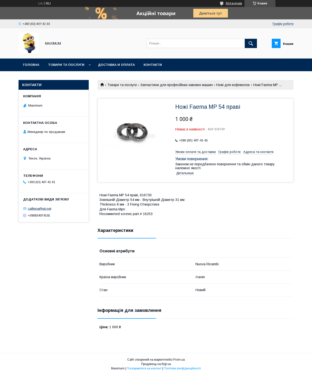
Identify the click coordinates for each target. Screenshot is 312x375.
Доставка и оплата (116, 65)
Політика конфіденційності (182, 368)
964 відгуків (234, 3)
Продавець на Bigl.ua (156, 364)
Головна (31, 65)
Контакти (153, 65)
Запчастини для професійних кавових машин (176, 85)
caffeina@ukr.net (39, 208)
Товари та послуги (66, 65)
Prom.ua (179, 359)
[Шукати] (251, 43)
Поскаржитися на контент (144, 368)
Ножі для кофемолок (233, 85)
